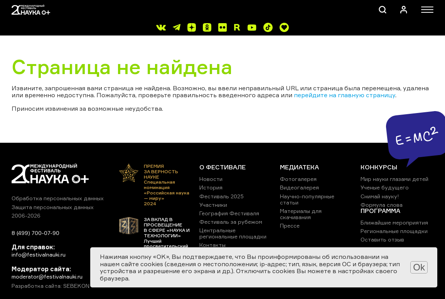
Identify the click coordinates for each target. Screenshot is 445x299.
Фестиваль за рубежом (230, 221)
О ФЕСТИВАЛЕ (222, 167)
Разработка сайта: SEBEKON (50, 286)
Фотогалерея (298, 179)
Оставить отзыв (382, 239)
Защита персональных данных (53, 207)
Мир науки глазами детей (394, 179)
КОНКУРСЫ (379, 167)
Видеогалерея (299, 187)
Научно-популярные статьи (307, 199)
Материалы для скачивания (301, 214)
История (210, 187)
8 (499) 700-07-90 (35, 233)
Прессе (290, 225)
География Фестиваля (229, 213)
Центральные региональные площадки (232, 233)
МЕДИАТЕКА (299, 167)
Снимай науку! (380, 196)
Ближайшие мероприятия (394, 222)
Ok (419, 267)
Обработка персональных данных (58, 198)
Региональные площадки (394, 231)
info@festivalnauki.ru (39, 254)
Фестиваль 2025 (221, 196)
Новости (210, 179)
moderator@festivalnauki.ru (47, 276)
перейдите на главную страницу (344, 95)
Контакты (212, 245)
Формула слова (382, 204)
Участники (213, 204)
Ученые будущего (385, 187)
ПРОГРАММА (380, 211)
